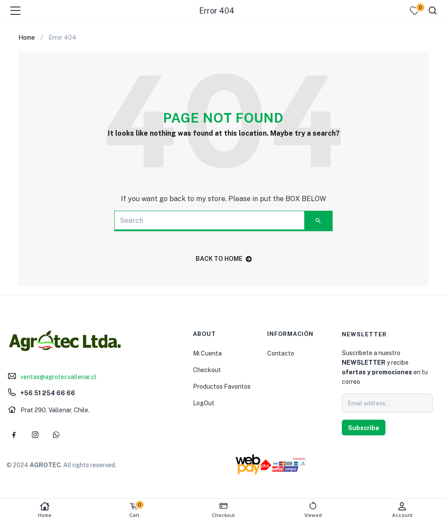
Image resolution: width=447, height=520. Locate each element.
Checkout (207, 369)
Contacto (280, 353)
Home (44, 510)
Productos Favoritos (222, 386)
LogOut (203, 403)
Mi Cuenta (207, 353)
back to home (224, 258)
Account (402, 510)
